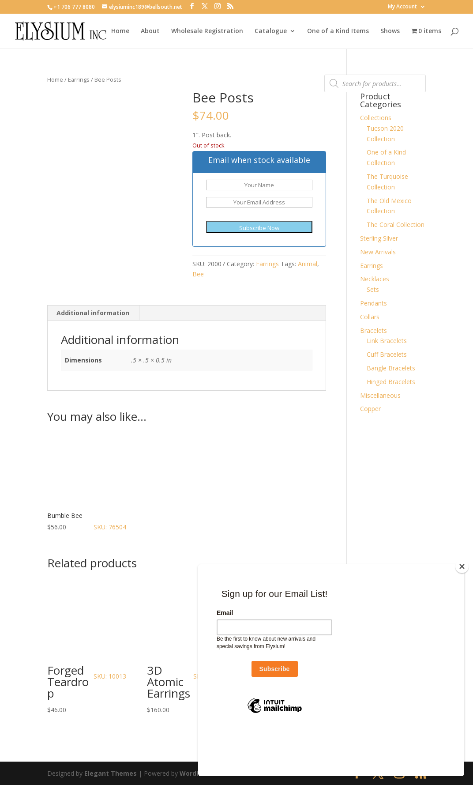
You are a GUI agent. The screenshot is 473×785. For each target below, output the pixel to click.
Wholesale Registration (207, 31)
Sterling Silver (379, 238)
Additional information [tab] (92, 313)
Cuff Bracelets (387, 354)
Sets (373, 289)
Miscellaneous (380, 395)
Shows (390, 31)
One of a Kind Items (338, 31)
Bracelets (373, 330)
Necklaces (374, 279)
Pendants (373, 303)
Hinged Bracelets (391, 381)
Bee (198, 274)
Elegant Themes (110, 773)
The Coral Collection (395, 224)
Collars (369, 317)
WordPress (197, 773)
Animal (307, 264)
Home (120, 31)
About (150, 31)
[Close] (462, 611)
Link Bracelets (387, 340)
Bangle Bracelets (391, 368)
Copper (370, 408)
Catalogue (271, 31)
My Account (402, 7)
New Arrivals (378, 252)
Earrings (79, 79)
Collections (375, 117)
